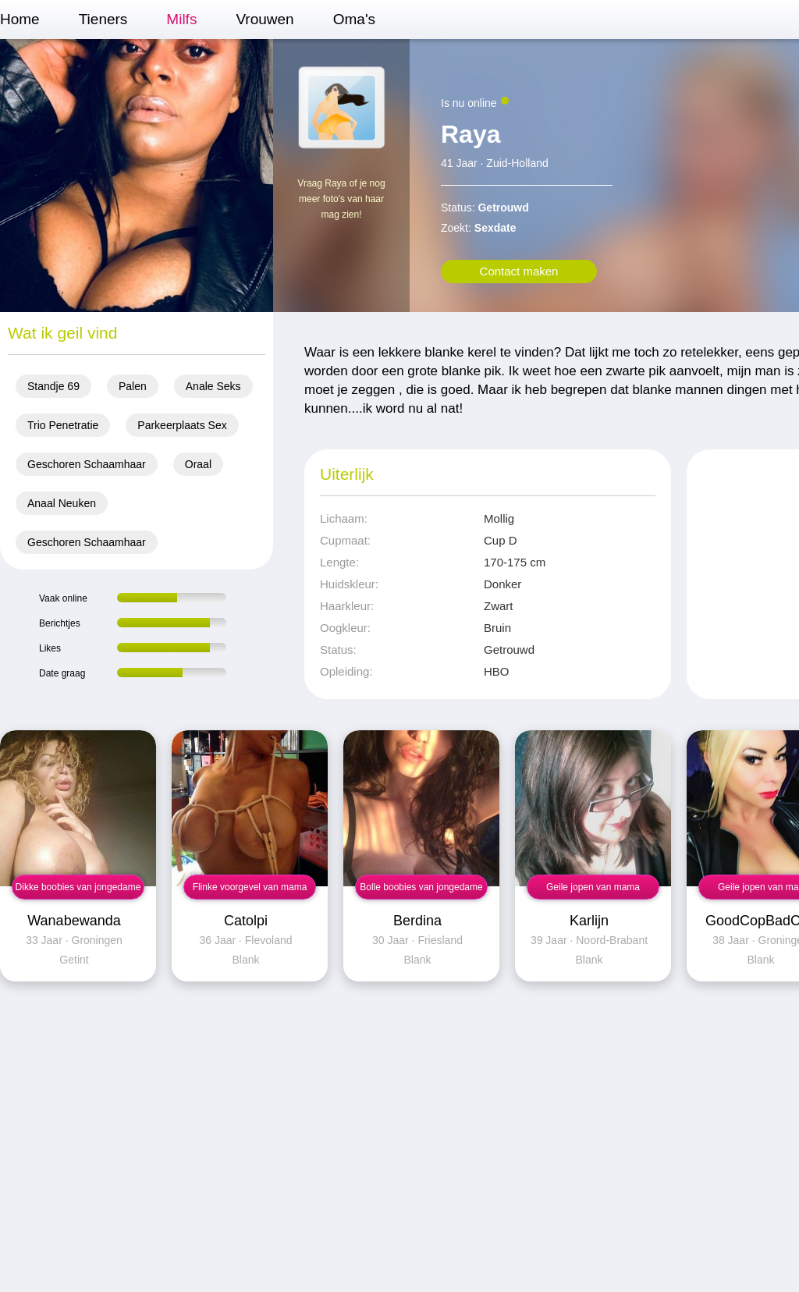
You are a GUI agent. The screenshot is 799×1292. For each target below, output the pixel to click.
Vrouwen (264, 19)
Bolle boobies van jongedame (421, 887)
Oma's (354, 19)
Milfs (181, 19)
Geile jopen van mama (593, 887)
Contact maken (519, 271)
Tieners (103, 19)
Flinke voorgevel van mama (250, 887)
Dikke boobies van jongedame (78, 887)
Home (20, 19)
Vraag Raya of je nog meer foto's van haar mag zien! (341, 199)
